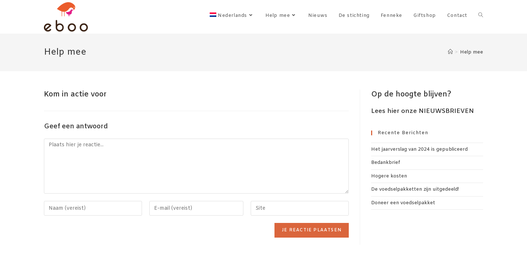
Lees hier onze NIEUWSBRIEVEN (422, 111)
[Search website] (481, 15)
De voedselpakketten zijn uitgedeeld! (415, 189)
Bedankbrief (385, 163)
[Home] (450, 52)
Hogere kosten (389, 176)
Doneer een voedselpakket (403, 203)
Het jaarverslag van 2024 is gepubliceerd (419, 149)
